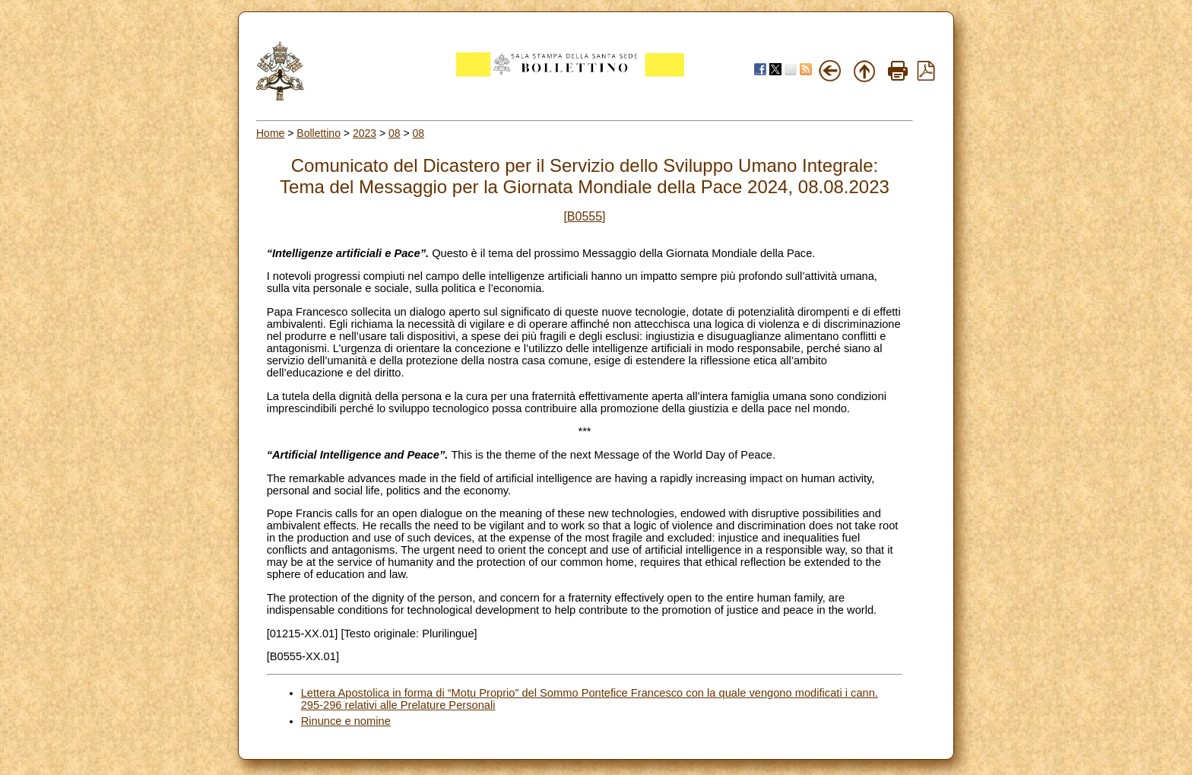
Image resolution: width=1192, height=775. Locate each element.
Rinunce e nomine (346, 721)
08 (394, 133)
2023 (364, 133)
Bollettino (318, 133)
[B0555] (584, 216)
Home (270, 133)
